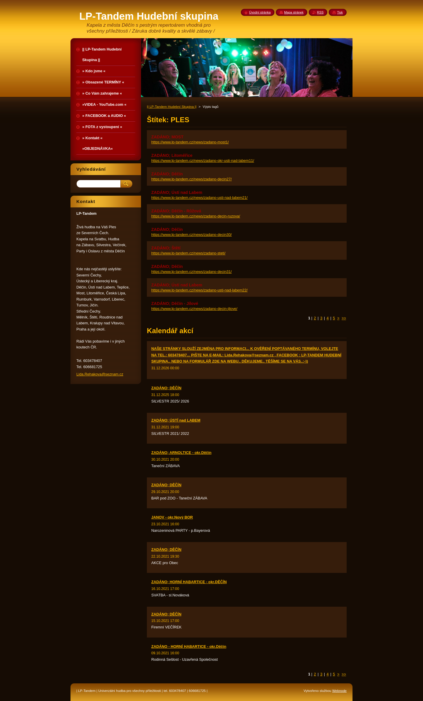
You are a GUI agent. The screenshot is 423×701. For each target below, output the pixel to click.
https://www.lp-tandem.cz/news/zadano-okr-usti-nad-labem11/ (202, 160)
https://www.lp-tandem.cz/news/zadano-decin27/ (191, 179)
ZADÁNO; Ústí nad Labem (176, 192)
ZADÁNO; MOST (167, 137)
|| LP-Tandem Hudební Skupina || (172, 106)
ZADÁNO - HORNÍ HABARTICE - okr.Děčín (188, 646)
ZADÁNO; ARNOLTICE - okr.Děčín (181, 452)
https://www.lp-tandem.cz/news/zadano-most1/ (190, 142)
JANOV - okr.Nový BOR (172, 517)
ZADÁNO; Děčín (167, 174)
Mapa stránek (293, 12)
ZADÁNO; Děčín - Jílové (174, 303)
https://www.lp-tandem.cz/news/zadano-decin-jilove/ (194, 308)
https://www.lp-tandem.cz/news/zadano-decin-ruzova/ (195, 216)
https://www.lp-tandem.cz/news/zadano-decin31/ (191, 271)
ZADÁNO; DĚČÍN (166, 388)
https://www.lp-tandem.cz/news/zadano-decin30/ (191, 234)
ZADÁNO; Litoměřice (171, 155)
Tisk (340, 12)
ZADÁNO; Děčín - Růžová (176, 211)
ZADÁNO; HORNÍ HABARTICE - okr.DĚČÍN (189, 582)
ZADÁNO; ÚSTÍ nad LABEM (175, 420)
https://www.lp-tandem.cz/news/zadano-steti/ (188, 253)
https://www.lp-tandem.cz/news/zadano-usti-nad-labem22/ (199, 290)
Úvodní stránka (260, 12)
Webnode (339, 690)
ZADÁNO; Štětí (165, 248)
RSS (320, 12)
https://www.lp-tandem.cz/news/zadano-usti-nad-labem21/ (199, 197)
